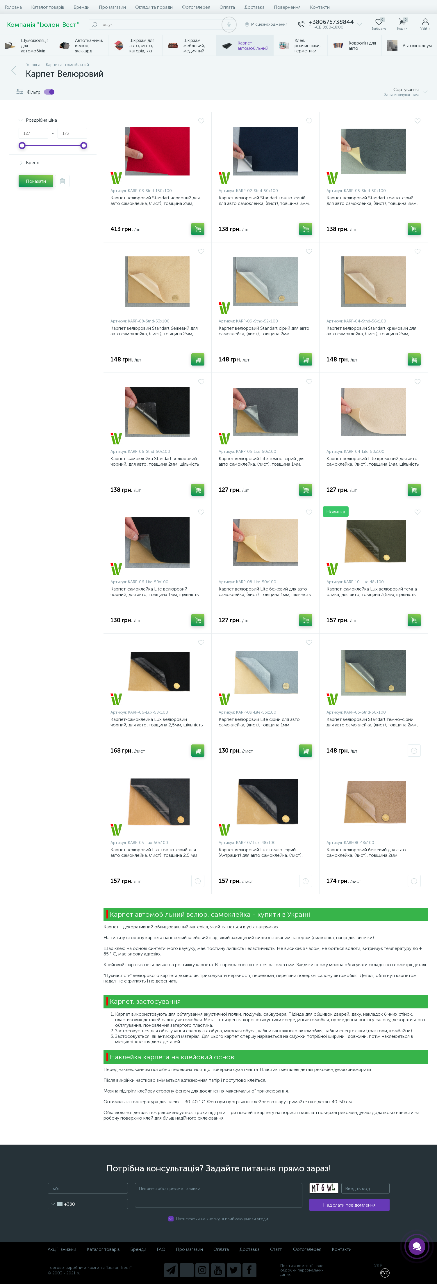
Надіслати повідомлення (349, 1205)
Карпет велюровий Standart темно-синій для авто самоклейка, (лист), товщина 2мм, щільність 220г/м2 (264, 203)
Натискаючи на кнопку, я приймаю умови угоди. (222, 1218)
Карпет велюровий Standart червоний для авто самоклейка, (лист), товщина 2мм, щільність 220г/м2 (155, 203)
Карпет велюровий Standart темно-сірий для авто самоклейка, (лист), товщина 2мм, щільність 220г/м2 (372, 203)
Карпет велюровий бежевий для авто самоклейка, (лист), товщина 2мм (366, 852)
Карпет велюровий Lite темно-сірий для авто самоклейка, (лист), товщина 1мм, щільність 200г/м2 (261, 464)
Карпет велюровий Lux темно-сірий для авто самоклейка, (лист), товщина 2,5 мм (153, 852)
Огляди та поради (154, 7)
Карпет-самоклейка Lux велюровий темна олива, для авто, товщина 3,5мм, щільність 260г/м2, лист (372, 594)
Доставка (254, 7)
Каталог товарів (47, 7)
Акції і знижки (62, 1249)
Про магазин (112, 7)
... (430, 45)
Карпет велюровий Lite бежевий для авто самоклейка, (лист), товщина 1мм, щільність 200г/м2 (265, 594)
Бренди (82, 7)
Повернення (287, 7)
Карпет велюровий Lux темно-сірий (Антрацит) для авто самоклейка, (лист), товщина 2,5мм (261, 855)
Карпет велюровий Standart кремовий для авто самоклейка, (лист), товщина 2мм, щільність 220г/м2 (371, 333)
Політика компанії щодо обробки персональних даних (302, 1270)
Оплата (227, 7)
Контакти (320, 7)
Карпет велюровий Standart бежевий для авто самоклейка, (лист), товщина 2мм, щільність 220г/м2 (154, 333)
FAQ (161, 1249)
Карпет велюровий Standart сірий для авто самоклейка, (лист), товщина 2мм (264, 330)
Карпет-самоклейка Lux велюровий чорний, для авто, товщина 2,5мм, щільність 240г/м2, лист (156, 725)
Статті (276, 1249)
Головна (13, 7)
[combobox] (61, 1204)
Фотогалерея (196, 7)
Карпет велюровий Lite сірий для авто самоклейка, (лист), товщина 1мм (259, 722)
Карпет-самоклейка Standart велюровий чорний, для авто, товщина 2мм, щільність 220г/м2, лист (154, 464)
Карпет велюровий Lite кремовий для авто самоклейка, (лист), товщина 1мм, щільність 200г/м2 (373, 464)
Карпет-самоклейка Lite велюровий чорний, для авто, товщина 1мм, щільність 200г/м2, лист (154, 594)
